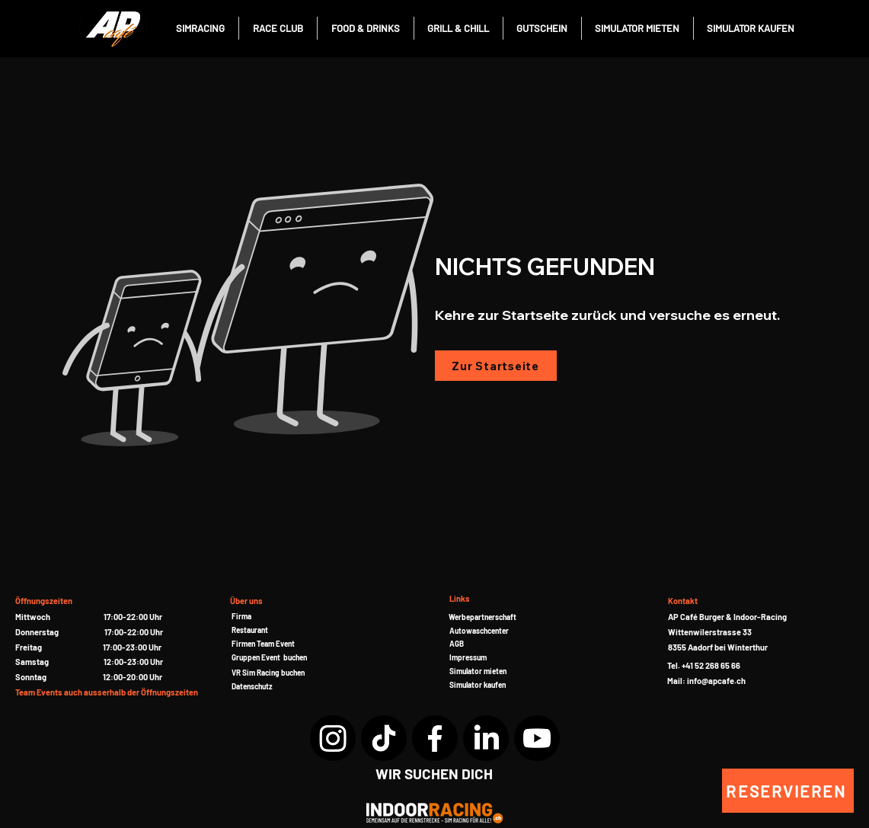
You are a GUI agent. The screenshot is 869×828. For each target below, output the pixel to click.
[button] (263, 643)
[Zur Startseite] (496, 365)
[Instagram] (333, 738)
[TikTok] (384, 738)
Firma (241, 616)
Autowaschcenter (479, 630)
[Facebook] (435, 738)
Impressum (468, 657)
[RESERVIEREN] (788, 791)
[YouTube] (537, 738)
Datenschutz (252, 686)
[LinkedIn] (486, 738)
